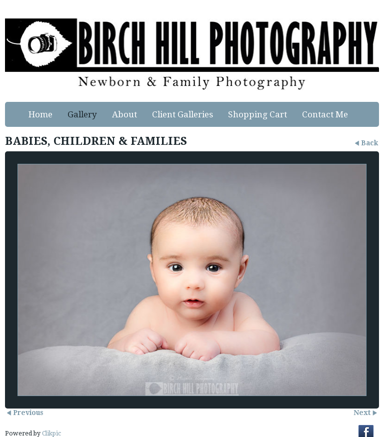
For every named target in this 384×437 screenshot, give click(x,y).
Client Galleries (182, 114)
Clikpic (51, 433)
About (124, 114)
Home (40, 114)
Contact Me (325, 114)
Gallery (82, 114)
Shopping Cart (257, 114)
